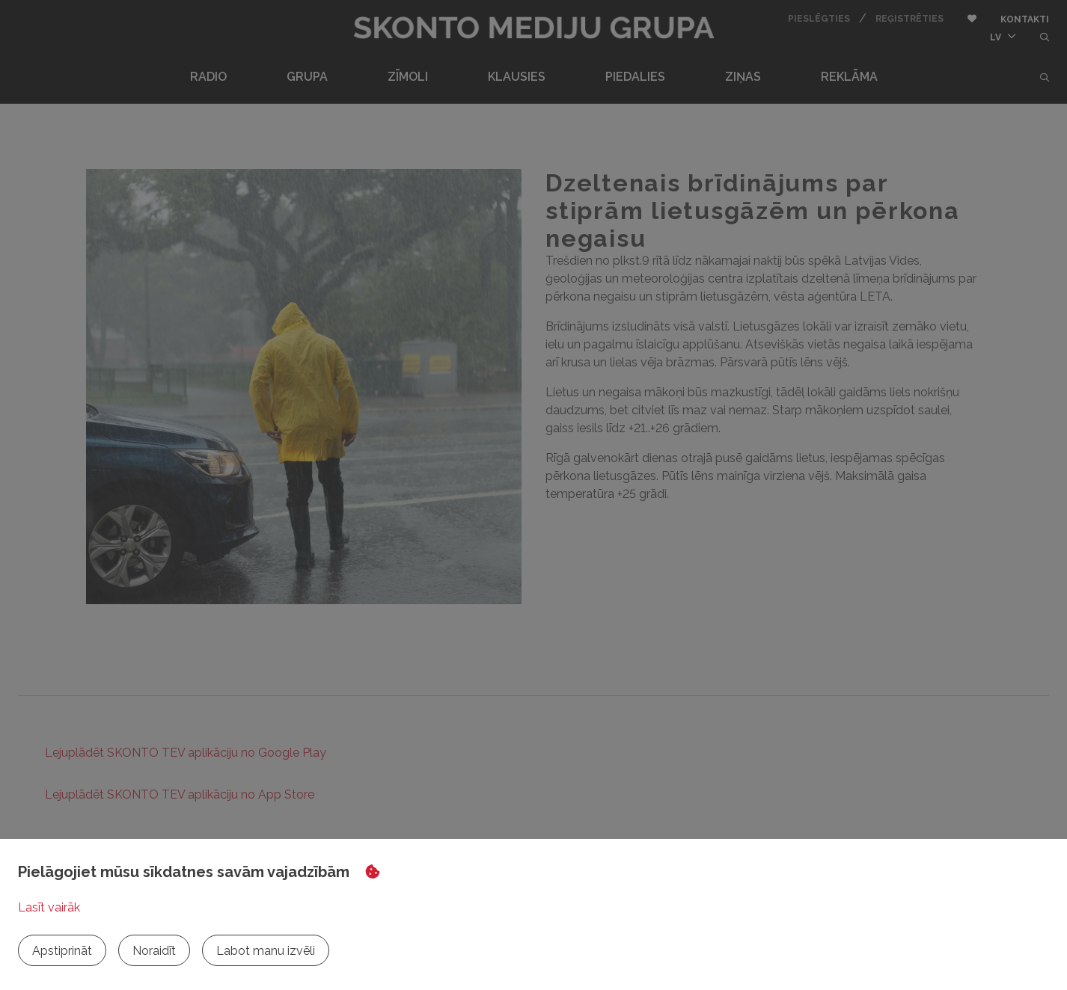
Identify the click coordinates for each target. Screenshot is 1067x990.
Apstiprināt (62, 951)
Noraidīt (154, 951)
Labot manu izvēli (265, 951)
